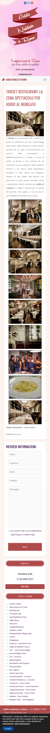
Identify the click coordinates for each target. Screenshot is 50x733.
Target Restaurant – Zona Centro (22, 689)
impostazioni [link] (8, 723)
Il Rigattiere (14, 640)
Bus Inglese (14, 670)
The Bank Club (15, 613)
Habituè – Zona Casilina (18, 696)
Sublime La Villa (15, 630)
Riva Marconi (14, 610)
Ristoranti (17, 434)
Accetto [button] (8, 729)
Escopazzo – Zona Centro (19, 683)
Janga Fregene (15, 660)
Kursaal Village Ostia (17, 653)
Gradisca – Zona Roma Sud (20, 643)
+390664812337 (25, 74)
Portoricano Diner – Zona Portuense (23, 686)
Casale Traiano (15, 604)
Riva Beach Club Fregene (19, 663)
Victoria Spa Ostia (16, 673)
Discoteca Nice (15, 666)
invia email (25, 586)
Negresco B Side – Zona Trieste (22, 693)
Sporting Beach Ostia (17, 617)
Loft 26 (12, 637)
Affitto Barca (14, 620)
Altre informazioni (22, 723)
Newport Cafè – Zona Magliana (21, 699)
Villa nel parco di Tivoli (18, 607)
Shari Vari (13, 623)
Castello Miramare (16, 627)
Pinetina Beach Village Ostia (20, 633)
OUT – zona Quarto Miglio (19, 650)
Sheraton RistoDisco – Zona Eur (22, 680)
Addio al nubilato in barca (19, 647)
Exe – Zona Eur (15, 656)
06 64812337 (26, 579)
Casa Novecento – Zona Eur (20, 676)
